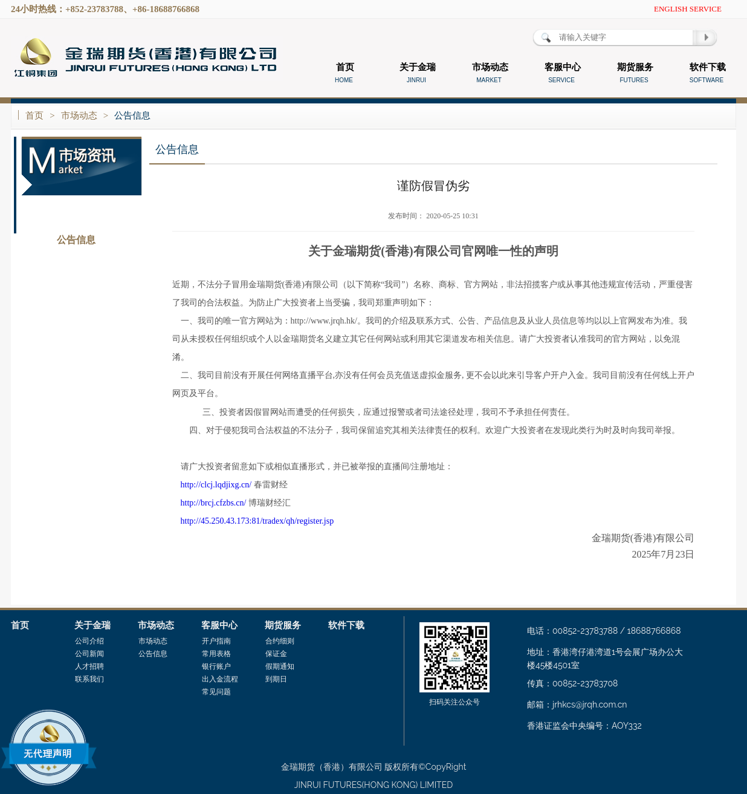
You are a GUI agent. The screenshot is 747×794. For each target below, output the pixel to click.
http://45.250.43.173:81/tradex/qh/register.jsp (257, 521)
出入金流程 (220, 679)
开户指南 (216, 641)
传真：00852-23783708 (572, 683)
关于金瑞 (92, 625)
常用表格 (216, 653)
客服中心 (219, 625)
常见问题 (216, 692)
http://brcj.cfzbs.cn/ (214, 502)
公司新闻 (89, 653)
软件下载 (346, 625)
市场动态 (79, 115)
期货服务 (283, 625)
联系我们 (89, 679)
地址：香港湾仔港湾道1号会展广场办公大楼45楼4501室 (605, 658)
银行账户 (216, 666)
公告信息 (132, 115)
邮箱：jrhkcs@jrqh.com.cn (577, 704)
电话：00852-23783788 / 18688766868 (604, 631)
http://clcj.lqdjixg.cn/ (216, 484)
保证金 (276, 653)
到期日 (276, 679)
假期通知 (279, 666)
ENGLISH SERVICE (688, 8)
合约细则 (279, 641)
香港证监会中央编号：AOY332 (584, 726)
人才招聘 (89, 666)
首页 (34, 115)
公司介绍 (89, 641)
